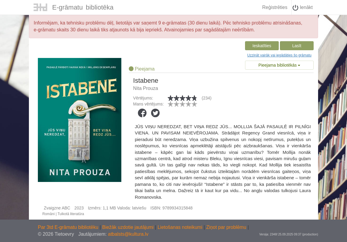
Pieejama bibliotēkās (279, 65)
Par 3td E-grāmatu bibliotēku (69, 227)
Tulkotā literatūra (71, 214)
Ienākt (302, 8)
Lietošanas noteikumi (180, 227)
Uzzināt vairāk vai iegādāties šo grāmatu (279, 55)
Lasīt (296, 45)
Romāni (48, 214)
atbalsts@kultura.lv (128, 234)
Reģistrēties (274, 7)
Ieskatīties (261, 45)
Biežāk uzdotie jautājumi (128, 227)
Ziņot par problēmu (226, 227)
